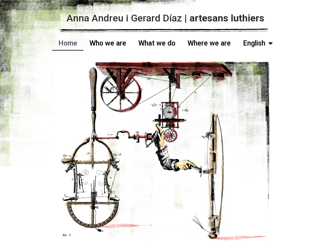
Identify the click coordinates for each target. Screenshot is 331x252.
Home (67, 43)
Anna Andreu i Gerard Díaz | (165, 18)
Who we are (108, 43)
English (258, 43)
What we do (156, 43)
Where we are (209, 43)
